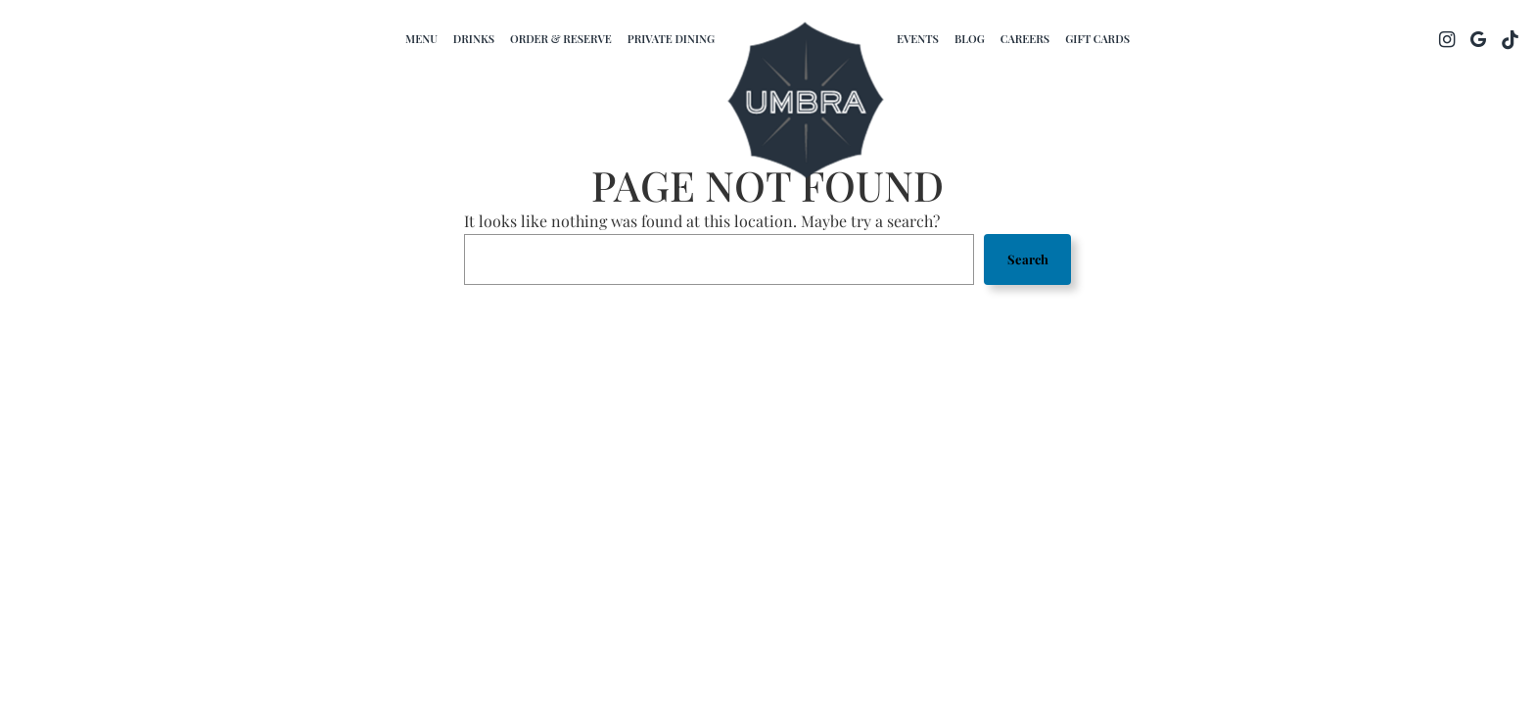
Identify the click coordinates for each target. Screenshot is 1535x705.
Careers (1024, 38)
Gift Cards (1097, 38)
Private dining (671, 38)
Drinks (473, 38)
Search (1027, 259)
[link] (805, 103)
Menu (421, 38)
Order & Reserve (561, 38)
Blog (969, 38)
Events (918, 38)
